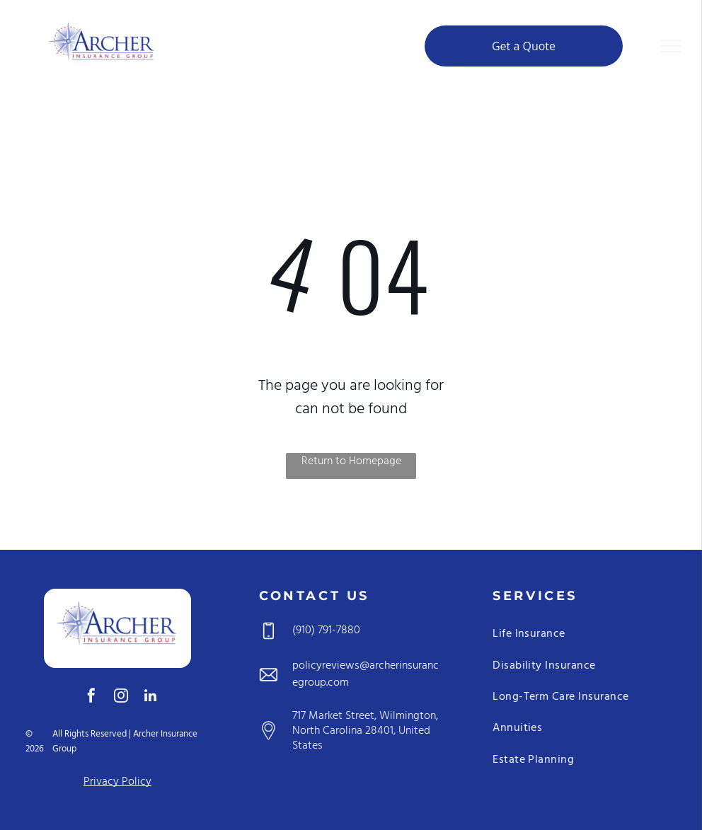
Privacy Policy (117, 782)
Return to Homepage (351, 462)
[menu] (670, 46)
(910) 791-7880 (326, 630)
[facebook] (91, 697)
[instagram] (121, 697)
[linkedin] (150, 697)
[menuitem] (585, 636)
